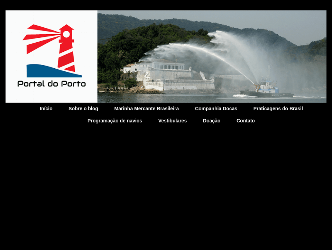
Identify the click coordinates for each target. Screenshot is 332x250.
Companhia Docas (216, 108)
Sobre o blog (83, 108)
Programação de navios (114, 120)
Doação (212, 120)
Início (46, 108)
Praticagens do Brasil (278, 108)
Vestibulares (172, 120)
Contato (246, 120)
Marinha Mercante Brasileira (146, 108)
